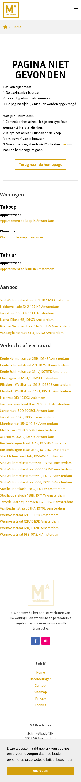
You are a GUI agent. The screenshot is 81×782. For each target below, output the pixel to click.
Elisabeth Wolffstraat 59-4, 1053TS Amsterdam (35, 391)
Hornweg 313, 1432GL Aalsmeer (22, 397)
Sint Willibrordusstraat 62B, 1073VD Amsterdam (36, 462)
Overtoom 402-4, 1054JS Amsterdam (27, 436)
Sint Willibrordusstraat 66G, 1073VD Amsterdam (36, 482)
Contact (40, 685)
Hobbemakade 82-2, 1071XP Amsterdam (29, 306)
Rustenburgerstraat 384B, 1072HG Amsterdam (34, 443)
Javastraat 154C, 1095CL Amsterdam (27, 417)
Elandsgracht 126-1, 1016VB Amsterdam (29, 378)
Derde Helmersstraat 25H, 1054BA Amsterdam (34, 358)
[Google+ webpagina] (45, 641)
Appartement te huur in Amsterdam (27, 269)
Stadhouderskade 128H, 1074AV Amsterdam (32, 495)
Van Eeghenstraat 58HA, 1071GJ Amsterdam (32, 508)
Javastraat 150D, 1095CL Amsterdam (27, 313)
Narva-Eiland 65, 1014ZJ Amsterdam (27, 319)
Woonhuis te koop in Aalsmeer (22, 237)
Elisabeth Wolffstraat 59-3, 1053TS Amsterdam (35, 384)
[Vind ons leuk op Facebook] (35, 641)
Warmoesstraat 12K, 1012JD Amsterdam (29, 521)
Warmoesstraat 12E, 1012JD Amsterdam (29, 515)
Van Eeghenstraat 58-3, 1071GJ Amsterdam (32, 332)
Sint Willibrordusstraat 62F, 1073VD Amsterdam (35, 300)
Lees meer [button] (64, 759)
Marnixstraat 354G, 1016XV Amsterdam (29, 423)
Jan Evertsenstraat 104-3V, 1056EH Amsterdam (35, 404)
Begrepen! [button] (40, 770)
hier (63, 144)
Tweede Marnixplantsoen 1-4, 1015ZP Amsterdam (36, 502)
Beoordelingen (40, 679)
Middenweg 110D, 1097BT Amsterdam (28, 430)
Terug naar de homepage (40, 164)
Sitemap (40, 692)
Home (40, 672)
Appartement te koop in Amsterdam (27, 220)
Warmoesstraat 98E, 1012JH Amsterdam (29, 534)
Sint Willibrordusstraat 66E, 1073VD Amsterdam (36, 475)
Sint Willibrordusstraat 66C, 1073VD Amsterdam (36, 469)
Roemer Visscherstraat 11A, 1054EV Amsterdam (35, 326)
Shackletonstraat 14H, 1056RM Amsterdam (32, 456)
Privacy (40, 698)
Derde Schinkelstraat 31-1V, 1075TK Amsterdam (35, 371)
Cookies (40, 705)
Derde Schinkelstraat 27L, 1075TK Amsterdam (34, 365)
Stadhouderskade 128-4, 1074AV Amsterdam (32, 489)
